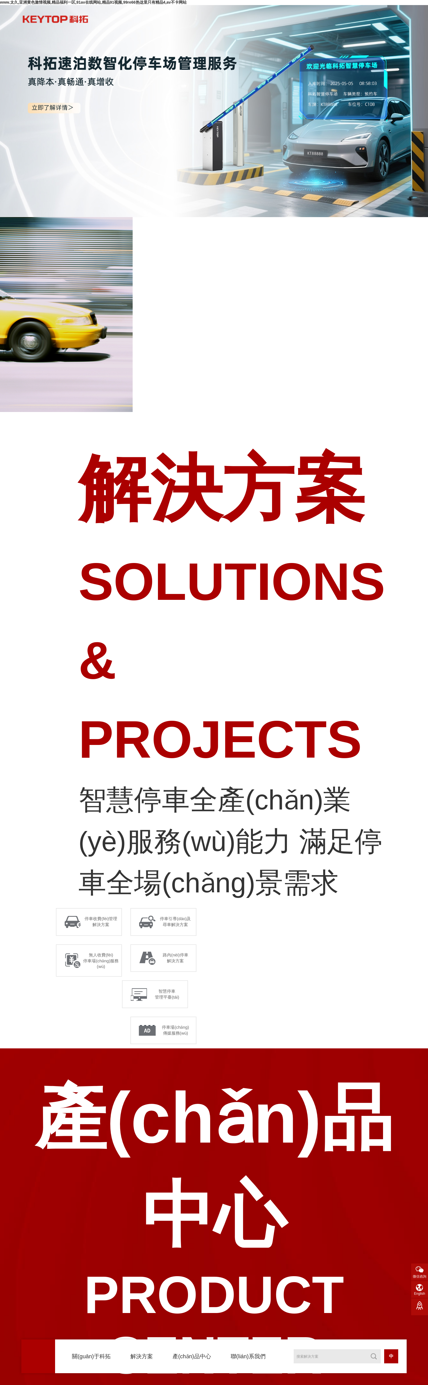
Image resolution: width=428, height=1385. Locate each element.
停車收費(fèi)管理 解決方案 (102, 922)
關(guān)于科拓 (91, 1356)
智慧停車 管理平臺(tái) (168, 999)
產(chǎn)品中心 (192, 1356)
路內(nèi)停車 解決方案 (176, 961)
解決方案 (141, 1356)
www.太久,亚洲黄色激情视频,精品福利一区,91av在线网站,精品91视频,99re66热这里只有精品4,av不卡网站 (93, 2)
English (419, 1294)
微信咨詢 (419, 1276)
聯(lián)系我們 (248, 1356)
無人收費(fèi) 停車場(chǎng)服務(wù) (102, 964)
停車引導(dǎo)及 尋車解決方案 (176, 922)
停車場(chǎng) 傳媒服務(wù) (176, 1037)
